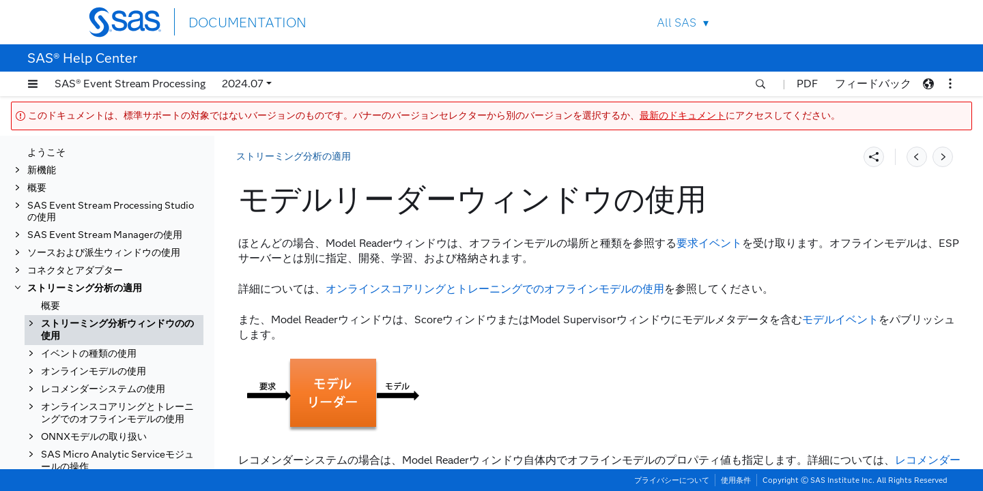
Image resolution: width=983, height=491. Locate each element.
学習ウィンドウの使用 (102, 271)
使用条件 (736, 480)
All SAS (676, 22)
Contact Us (833, 22)
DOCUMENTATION (238, 21)
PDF (807, 83)
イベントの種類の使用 (89, 402)
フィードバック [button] (873, 83)
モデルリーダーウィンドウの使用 (126, 306)
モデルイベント (840, 319)
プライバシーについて (671, 480)
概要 (50, 188)
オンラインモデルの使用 (93, 420)
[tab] (127, 307)
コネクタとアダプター (75, 152)
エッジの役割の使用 (98, 354)
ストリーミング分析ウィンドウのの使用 (117, 212)
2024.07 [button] (242, 83)
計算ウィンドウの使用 (102, 289)
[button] (33, 84)
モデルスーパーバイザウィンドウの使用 (126, 330)
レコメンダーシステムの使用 (103, 437)
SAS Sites (865, 22)
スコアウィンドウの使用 (107, 253)
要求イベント (709, 243)
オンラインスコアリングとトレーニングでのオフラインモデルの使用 (117, 461)
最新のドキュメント (683, 115)
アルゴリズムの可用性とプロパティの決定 (126, 378)
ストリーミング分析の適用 (84, 170)
